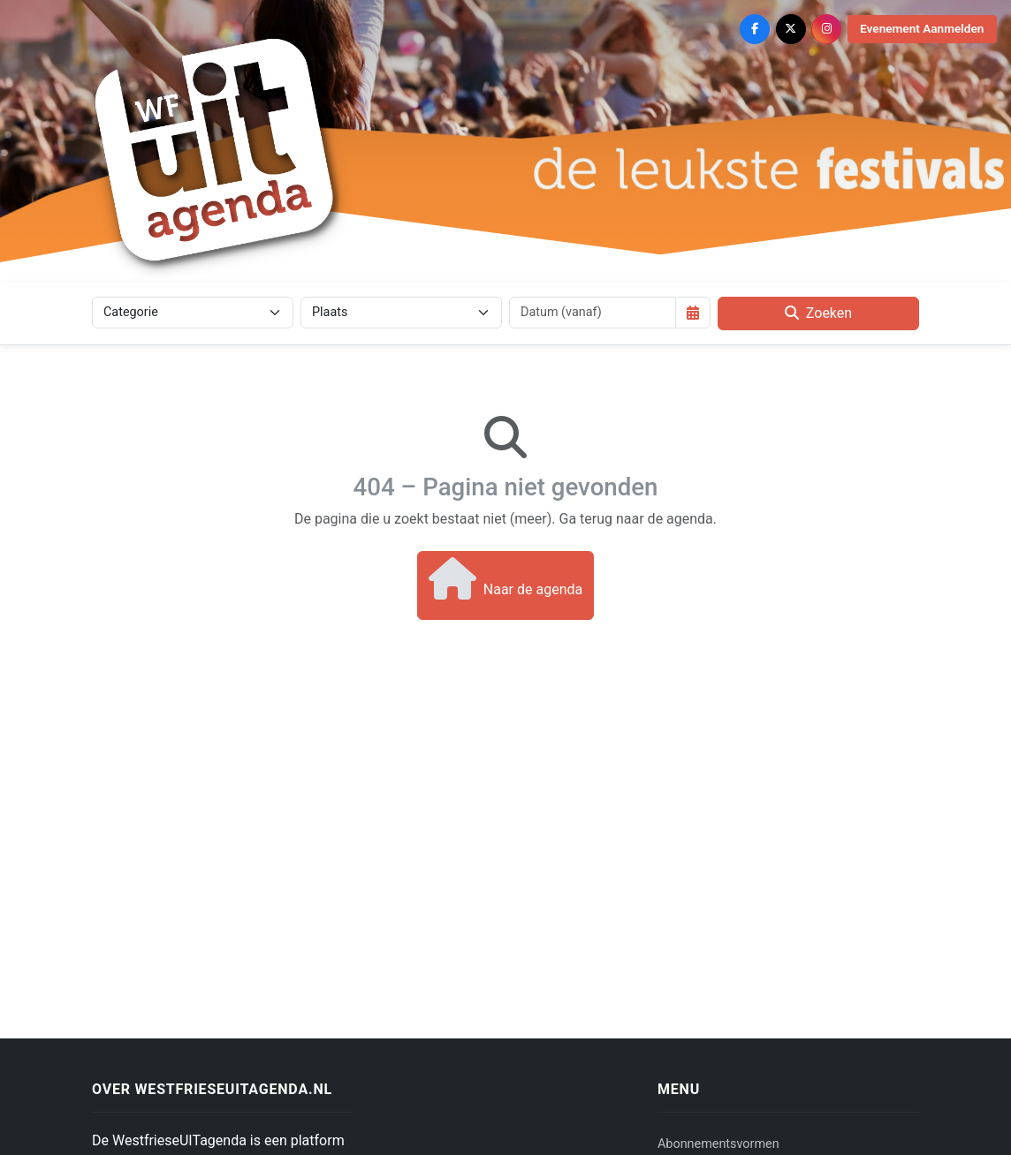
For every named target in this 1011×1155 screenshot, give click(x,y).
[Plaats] (401, 312)
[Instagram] (826, 29)
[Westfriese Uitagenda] (215, 149)
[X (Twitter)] (791, 29)
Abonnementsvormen (718, 1143)
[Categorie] (192, 312)
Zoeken (818, 313)
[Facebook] (755, 29)
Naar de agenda (505, 578)
